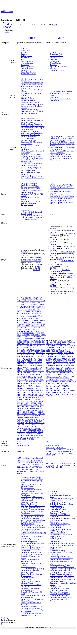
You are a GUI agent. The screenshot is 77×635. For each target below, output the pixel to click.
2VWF (24, 464)
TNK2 (41, 424)
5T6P (61, 463)
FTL (31, 344)
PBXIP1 (32, 381)
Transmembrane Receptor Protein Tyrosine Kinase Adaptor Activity (32, 83)
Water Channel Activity (57, 551)
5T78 (65, 463)
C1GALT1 (49, 347)
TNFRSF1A (34, 424)
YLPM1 (20, 437)
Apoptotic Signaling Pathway (59, 556)
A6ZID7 (49, 453)
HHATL (69, 363)
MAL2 (63, 367)
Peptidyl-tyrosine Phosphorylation (32, 554)
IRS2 (33, 353)
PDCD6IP (20, 383)
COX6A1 (38, 322)
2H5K (36, 462)
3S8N (40, 468)
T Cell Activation (26, 144)
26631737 (53, 289)
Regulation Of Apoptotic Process (32, 606)
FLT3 (36, 342)
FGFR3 (19, 342)
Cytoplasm (24, 52)
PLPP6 (70, 372)
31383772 (53, 262)
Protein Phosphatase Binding (30, 102)
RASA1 (25, 401)
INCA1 (19, 353)
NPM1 (34, 378)
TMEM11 (60, 383)
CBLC (38, 315)
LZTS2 (39, 362)
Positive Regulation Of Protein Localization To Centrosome (60, 594)
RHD (48, 376)
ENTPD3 (70, 356)
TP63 (32, 426)
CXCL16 (49, 354)
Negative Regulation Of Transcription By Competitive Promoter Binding (62, 137)
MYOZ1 (32, 374)
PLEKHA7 (31, 389)
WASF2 (29, 433)
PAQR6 (54, 372)
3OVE (32, 468)
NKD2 (30, 378)
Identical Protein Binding (29, 110)
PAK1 (19, 381)
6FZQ (69, 463)
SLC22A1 (66, 378)
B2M (33, 310)
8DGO (19, 473)
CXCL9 (54, 354)
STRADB (37, 419)
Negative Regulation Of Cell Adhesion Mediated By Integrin (62, 148)
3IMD (37, 464)
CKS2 (19, 322)
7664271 (54, 25)
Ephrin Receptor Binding (29, 113)
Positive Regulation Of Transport (60, 529)
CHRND (42, 320)
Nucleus (24, 48)
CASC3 (19, 315)
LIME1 (40, 360)
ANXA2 (41, 304)
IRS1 (30, 353)
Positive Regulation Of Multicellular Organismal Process (33, 596)
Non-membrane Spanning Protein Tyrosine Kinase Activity (61, 535)
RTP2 (52, 376)
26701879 (71, 273)
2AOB (28, 462)
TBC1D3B (20, 423)
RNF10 (19, 405)
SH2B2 (34, 407)
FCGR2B (37, 340)
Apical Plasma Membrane (58, 66)
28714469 (31, 261)
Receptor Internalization (29, 140)
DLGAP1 (37, 328)
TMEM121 (49, 385)
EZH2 (73, 358)
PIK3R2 (38, 387)
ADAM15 (20, 301)
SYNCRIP (25, 421)
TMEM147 (64, 385)
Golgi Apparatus (26, 56)
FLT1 (32, 342)
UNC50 (48, 394)
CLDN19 (69, 349)
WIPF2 (41, 435)
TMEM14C (57, 387)
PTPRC (42, 398)
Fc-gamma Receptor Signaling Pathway (63, 568)
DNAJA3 (20, 329)
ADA (33, 299)
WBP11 (39, 433)
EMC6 (60, 356)
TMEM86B (57, 390)
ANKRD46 (62, 342)
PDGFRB (38, 383)
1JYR (23, 461)
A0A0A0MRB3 (61, 448)
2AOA (23, 462)
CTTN (24, 326)
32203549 (38, 264)
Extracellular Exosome (28, 72)
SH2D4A (27, 408)
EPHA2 (37, 335)
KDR (19, 356)
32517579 (24, 255)
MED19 (20, 367)
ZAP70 (25, 437)
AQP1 (51, 344)
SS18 (19, 419)
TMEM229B (58, 389)
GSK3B (59, 363)
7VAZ (52, 467)
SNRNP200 (41, 414)
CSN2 (19, 326)
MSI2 (30, 371)
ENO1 (28, 335)
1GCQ (19, 459)
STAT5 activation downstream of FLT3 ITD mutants (32, 191)
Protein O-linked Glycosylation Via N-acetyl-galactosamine (62, 519)
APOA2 (72, 342)
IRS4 (37, 353)
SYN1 (19, 421)
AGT (19, 302)
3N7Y (40, 466)
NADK (38, 374)
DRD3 (30, 331)
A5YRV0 (56, 451)
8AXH (57, 467)
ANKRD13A (26, 304)
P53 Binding (54, 97)
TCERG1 (41, 423)
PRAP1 (25, 392)
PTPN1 (34, 396)
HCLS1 (19, 349)
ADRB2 (32, 301)
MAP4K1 (31, 363)
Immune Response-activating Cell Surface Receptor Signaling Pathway (33, 526)
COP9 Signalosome (27, 66)
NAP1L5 (20, 376)
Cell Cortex (25, 65)
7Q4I (56, 465)
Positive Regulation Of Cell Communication (30, 560)
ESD (34, 338)
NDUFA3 (67, 369)
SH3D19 (39, 408)
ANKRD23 (34, 304)
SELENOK (70, 376)
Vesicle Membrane (27, 68)
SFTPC (53, 378)
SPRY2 (31, 417)
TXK (38, 428)
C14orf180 (72, 345)
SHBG (37, 410)
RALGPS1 (29, 399)
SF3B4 (24, 407)
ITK (33, 354)
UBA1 (43, 428)
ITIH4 (29, 354)
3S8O (19, 470)
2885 (19, 441)
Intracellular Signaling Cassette (31, 552)
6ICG (40, 470)
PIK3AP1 (38, 385)
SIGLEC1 (59, 378)
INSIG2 (66, 365)
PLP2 (66, 372)
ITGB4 (24, 354)
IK (35, 351)
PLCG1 (25, 389)
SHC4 (28, 412)
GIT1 (34, 345)
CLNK (24, 322)
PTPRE (19, 399)
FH (24, 342)
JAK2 (41, 354)
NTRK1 (39, 378)
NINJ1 (48, 371)
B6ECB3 (66, 453)
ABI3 (37, 297)
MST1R (34, 371)
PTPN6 (31, 398)
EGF (42, 333)
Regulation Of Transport (58, 513)
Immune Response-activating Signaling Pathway (30, 582)
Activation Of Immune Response (32, 613)
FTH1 (27, 344)
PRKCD (65, 374)
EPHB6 (25, 336)
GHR (30, 345)
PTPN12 (20, 398)
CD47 (55, 349)
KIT (32, 358)
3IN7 (19, 466)
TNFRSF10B (50, 392)
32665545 (72, 234)
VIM (35, 432)
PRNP (19, 394)
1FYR (41, 457)
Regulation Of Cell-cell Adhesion (61, 572)
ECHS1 (32, 333)
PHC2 (27, 385)
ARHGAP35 (30, 308)
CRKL (33, 324)
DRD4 (35, 331)
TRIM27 (20, 428)
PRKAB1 (32, 392)
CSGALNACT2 (51, 353)
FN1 (43, 342)
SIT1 (19, 414)
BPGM (34, 311)
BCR (25, 311)
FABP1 (19, 340)
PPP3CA (20, 392)
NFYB (41, 376)
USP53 (34, 430)
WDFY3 (20, 435)
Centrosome (25, 57)
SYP (40, 421)
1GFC (24, 459)
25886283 (53, 271)
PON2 (42, 390)
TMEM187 (65, 387)
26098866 (60, 259)
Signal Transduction (27, 118)
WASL (34, 433)
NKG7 (57, 371)
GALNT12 (63, 360)
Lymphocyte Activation (57, 581)
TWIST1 (69, 392)
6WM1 (32, 471)
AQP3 (60, 344)
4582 (47, 441)
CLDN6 (48, 351)
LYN (59, 367)
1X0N (40, 461)
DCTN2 (20, 328)
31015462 (53, 255)
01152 (48, 443)
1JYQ (19, 461)
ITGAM (71, 365)
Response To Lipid (56, 540)
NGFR (19, 378)
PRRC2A (42, 394)
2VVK (19, 464)
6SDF (23, 471)
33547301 (24, 252)
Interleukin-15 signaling (29, 183)
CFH (31, 320)
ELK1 (24, 335)
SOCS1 (25, 415)
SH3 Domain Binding (28, 99)
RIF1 (40, 403)
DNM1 (33, 329)
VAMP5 (54, 394)
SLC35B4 (56, 380)
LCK (50, 367)
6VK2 (27, 471)
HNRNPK (42, 349)
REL (18, 403)
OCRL (26, 380)
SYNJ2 (36, 421)
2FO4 (57, 463)
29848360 (38, 261)
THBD (48, 383)
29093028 (71, 275)
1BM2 (24, 457)
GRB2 (31, 38)
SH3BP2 (32, 408)
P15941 (71, 453)
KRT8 (19, 360)
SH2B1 (29, 407)
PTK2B (29, 396)
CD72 (34, 319)
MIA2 (27, 369)
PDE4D (26, 383)
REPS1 (23, 403)
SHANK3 (27, 410)
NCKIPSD (27, 376)
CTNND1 (67, 353)
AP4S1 (19, 306)
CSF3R (43, 324)
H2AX (38, 347)
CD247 (19, 319)
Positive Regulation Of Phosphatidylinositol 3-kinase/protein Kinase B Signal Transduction (33, 505)
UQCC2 (29, 430)
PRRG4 (19, 396)
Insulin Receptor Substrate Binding (32, 111)
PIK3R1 (32, 387)
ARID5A (37, 308)
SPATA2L (20, 417)
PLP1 (62, 372)
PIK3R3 (20, 389)
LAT (23, 360)
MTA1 (26, 372)
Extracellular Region (56, 54)
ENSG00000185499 (52, 445)
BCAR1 (37, 310)
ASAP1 (43, 308)
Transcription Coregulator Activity (61, 99)
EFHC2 (37, 333)
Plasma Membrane (27, 61)
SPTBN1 (37, 417)
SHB (32, 410)
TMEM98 (72, 390)
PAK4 (28, 381)
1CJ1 (32, 457)
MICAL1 (32, 369)
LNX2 (29, 362)
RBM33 (36, 401)
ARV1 (64, 344)
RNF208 (25, 405)
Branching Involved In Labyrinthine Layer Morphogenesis (33, 170)
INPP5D (25, 353)
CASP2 (25, 315)
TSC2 (25, 428)
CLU (28, 322)
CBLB (33, 315)
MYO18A (26, 374)
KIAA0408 (40, 356)
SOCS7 (30, 415)
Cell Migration (26, 612)
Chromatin (53, 52)
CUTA (28, 326)
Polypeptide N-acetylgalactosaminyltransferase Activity (60, 495)
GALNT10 (56, 360)
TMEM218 (49, 389)
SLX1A (34, 414)
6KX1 (48, 465)
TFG (24, 424)
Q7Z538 (48, 455)
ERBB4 (30, 338)
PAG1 (42, 380)
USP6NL (40, 430)
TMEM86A (50, 390)
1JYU (27, 461)
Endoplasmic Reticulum (58, 502)
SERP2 (48, 378)
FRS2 (19, 344)
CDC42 (38, 319)
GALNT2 (49, 362)
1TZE (36, 461)
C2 (54, 347)
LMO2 (19, 362)
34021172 (36, 268)
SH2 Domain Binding (28, 524)
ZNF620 (31, 439)
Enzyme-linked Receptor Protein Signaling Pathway (31, 485)
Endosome (24, 54)
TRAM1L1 (62, 392)
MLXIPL (38, 369)
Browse (7, 22)
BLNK (29, 311)
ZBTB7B (37, 437)
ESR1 (39, 338)
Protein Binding (26, 97)
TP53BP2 (27, 426)
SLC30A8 (49, 380)
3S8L (36, 468)
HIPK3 (29, 349)
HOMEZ (20, 351)
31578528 (58, 264)
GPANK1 (39, 345)
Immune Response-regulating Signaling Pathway (30, 571)
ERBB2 (19, 338)
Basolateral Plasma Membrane (60, 570)
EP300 (33, 335)
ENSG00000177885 (23, 445)
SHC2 (19, 412)
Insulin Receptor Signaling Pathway (33, 126)
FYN (34, 344)
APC (68, 342)
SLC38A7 (70, 380)
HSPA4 (56, 365)
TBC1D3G (28, 423)
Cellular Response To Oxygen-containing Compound (60, 524)
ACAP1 (28, 299)
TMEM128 (57, 385)
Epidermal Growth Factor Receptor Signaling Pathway (32, 121)
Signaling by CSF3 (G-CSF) (30, 187)
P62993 (25, 451)
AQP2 (56, 344)
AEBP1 (37, 301)
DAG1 (37, 326)
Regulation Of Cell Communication (32, 515)
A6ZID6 (68, 451)
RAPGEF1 (36, 399)
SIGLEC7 (40, 412)
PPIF (60, 374)
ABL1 (19, 299)
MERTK (35, 367)
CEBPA (26, 320)
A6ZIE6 (60, 453)
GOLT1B (72, 362)
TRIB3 (42, 426)
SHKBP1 (33, 412)
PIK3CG (27, 387)
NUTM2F (20, 380)
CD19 (36, 317)
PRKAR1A (38, 392)
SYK (42, 419)
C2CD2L (58, 347)
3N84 (19, 468)
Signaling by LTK (27, 205)
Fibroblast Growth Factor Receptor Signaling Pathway (32, 128)
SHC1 (41, 410)
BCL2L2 (49, 345)
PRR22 (24, 394)
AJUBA (28, 302)
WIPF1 (36, 435)
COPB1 (32, 322)
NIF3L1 (24, 378)
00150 (19, 443)
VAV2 (28, 432)
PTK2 (25, 396)
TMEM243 (66, 389)
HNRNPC (35, 349)
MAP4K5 (37, 363)
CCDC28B (20, 317)
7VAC (48, 467)
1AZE (19, 457)
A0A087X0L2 (50, 448)
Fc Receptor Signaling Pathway (60, 565)
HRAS (28, 351)
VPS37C (40, 432)
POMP (38, 390)
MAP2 (25, 363)
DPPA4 (25, 331)
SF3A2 (19, 407)
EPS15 (34, 336)
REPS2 (28, 403)
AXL (29, 310)
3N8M (23, 468)
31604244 (37, 257)
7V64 (65, 465)
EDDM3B (49, 356)
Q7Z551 (54, 455)
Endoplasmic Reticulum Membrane (61, 504)
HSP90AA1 (50, 365)
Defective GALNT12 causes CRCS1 (62, 188)
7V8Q (73, 465)
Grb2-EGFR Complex (28, 74)
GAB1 (38, 344)
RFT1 (70, 374)
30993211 (69, 277)
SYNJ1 (31, 421)
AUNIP (25, 310)
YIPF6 (66, 394)
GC (23, 345)
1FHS (36, 457)
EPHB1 (43, 335)
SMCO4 (55, 381)
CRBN (24, 324)
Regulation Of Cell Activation (59, 588)
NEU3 (36, 376)
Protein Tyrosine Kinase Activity (31, 489)
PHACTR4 (20, 385)
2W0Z (29, 464)
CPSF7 (19, 324)
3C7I (32, 464)
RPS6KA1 (36, 405)
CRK (28, 324)
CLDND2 (55, 351)
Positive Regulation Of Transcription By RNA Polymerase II (62, 152)
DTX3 (19, 333)
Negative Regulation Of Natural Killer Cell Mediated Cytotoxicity (32, 157)
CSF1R (37, 324)
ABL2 (24, 299)
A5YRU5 (70, 449)
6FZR (73, 463)
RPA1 (30, 405)
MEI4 (30, 367)
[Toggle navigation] (1, 17)
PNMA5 (38, 389)
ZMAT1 (43, 437)
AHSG (23, 302)
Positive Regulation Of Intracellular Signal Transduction (32, 544)
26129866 (70, 261)
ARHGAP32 (21, 308)
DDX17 (31, 328)
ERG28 (64, 358)
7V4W (61, 465)
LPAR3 (55, 367)
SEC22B (63, 376)
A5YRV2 (62, 451)
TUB (35, 428)
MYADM (60, 369)
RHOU (36, 403)
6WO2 (37, 471)
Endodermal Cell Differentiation (31, 142)
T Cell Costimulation (28, 138)
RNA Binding (25, 81)
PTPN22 (26, 398)
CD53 (59, 349)
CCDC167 (49, 349)
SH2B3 (39, 407)
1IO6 (41, 459)
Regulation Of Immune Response (32, 563)
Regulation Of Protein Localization (61, 558)
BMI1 (54, 345)
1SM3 (48, 463)
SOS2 (39, 415)
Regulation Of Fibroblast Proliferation (62, 579)
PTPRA (36, 398)
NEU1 (72, 369)
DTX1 (39, 331)
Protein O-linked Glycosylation (60, 559)
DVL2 (24, 333)
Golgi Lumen (54, 61)
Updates (7, 28)
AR (35, 306)
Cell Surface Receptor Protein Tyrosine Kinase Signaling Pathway (32, 478)
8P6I (60, 467)
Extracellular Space (56, 56)
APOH (29, 306)
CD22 (40, 317)
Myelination (25, 149)
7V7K (69, 465)
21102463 (64, 252)
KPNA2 (36, 358)
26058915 (66, 270)
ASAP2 (19, 310)
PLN (58, 372)
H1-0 (34, 347)
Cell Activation (55, 554)
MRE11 (19, 371)
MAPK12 (26, 365)
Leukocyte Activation (57, 522)
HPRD (7, 32)
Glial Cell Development (57, 533)
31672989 (37, 262)
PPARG (56, 374)
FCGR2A (31, 340)
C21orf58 (26, 313)
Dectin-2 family (55, 189)
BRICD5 (59, 345)
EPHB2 (19, 336)
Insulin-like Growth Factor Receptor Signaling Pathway (33, 161)
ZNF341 (20, 439)
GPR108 (49, 363)
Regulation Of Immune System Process (62, 543)
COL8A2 (67, 351)
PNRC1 (19, 390)
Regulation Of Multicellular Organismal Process (30, 589)
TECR (74, 381)
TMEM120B (68, 383)
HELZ (25, 349)
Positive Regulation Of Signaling (32, 547)
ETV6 (43, 338)
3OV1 (28, 468)
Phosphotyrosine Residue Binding (32, 79)
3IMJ (41, 464)
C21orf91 (33, 313)
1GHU (33, 459)
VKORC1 (60, 394)
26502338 (24, 261)
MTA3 (30, 372)
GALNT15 (71, 360)
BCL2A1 (20, 311)
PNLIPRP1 (49, 374)
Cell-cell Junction (27, 63)
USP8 (19, 432)
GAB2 (43, 344)
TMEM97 (65, 390)
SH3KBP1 (20, 410)
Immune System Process (29, 577)
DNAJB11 (27, 329)
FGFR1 (43, 340)
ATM (68, 344)
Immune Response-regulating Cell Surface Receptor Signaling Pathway (33, 519)
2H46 (32, 462)
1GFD (28, 459)
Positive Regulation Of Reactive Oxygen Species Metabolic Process (32, 177)
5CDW (36, 470)
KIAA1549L (21, 358)
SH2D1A (20, 408)
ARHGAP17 (41, 306)
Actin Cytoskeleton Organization (32, 133)
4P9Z (31, 470)
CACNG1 (71, 347)
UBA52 (19, 430)
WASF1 (23, 433)
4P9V (27, 470)
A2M (33, 297)
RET (32, 403)
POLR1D (26, 390)
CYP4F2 (66, 354)
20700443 (60, 271)
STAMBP (24, 419)
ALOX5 (39, 302)
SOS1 (35, 415)
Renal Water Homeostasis (58, 590)
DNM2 (38, 329)
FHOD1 (27, 342)
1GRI (37, 459)
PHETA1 (32, 385)
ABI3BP (42, 297)
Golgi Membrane (55, 527)
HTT (32, 351)
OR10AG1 (68, 371)
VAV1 (23, 432)
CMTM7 (61, 351)
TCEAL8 (35, 423)
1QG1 (32, 461)
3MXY (35, 466)
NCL (32, 376)
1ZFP (19, 462)
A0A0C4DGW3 (51, 449)
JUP (47, 367)
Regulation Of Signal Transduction (32, 498)
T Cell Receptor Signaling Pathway (32, 568)
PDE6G (32, 383)
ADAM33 (68, 340)
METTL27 (20, 369)
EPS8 (39, 336)
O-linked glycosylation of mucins (61, 195)
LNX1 (24, 362)
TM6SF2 (54, 383)
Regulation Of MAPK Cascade (31, 154)
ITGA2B (42, 353)
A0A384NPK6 (61, 449)
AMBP (19, 304)
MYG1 (40, 372)
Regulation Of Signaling (29, 502)
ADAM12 (38, 299)
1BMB (28, 457)
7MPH (41, 471)
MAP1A (20, 363)
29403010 (53, 279)
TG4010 (52, 215)
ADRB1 (26, 301)
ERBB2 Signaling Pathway (59, 531)
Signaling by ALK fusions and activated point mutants (31, 202)
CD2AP (29, 319)
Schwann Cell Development (30, 131)
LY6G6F (34, 362)
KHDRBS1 (24, 356)
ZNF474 (26, 439)
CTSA (72, 353)
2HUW (41, 462)
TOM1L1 (20, 426)
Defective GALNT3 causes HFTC (61, 184)
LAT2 (27, 360)
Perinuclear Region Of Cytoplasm (61, 577)
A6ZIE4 (54, 453)
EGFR (19, 335)
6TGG (52, 465)
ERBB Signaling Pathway (58, 507)
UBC (24, 430)
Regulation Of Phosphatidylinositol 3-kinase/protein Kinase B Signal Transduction (32, 511)
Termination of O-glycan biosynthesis (62, 197)
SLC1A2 (29, 414)
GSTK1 (29, 347)
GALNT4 (56, 362)
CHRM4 (35, 320)
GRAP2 (19, 347)
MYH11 (20, 374)
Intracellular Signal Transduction (32, 497)
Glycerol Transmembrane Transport (61, 597)
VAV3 (32, 432)
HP (24, 351)
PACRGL (37, 380)
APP (32, 306)
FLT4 (40, 342)
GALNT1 (49, 360)
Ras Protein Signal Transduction (31, 124)
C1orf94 (20, 313)
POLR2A (32, 390)
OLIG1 (31, 380)
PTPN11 (40, 396)
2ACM (52, 463)
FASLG (24, 340)
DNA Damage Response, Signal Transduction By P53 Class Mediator (62, 141)
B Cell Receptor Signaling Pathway (32, 167)
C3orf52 (64, 347)
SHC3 (24, 412)
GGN (26, 345)
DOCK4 (20, 331)
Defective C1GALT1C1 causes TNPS (62, 186)
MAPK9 (39, 365)
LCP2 (35, 360)
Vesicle (52, 68)
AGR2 (43, 301)
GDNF (66, 362)
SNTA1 (19, 415)
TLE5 (28, 424)
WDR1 (25, 435)
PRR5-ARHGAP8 (32, 394)
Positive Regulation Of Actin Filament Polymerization (30, 135)
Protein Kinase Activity (28, 567)
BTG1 (39, 311)
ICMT (61, 365)
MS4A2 (25, 371)
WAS (19, 433)
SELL (42, 405)
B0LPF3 (20, 451)
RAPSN (20, 401)
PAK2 (23, 381)
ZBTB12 (31, 437)
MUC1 (61, 38)
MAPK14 (33, 365)
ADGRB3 (49, 342)
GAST (61, 362)
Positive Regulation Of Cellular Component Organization (31, 541)
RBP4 (41, 401)
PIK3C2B (20, 387)
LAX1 (31, 360)
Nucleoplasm (25, 50)
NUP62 (62, 371)
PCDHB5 (39, 381)
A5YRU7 (49, 451)
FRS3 (23, 344)
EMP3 (64, 356)
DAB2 (33, 326)
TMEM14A (50, 387)
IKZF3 (38, 351)
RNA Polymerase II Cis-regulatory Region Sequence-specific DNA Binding (61, 93)
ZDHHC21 (49, 396)
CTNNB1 (60, 353)
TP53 (57, 392)
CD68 (64, 349)
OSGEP (48, 372)
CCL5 (27, 317)
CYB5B (60, 354)
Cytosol (23, 59)
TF (22, 424)
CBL (29, 315)
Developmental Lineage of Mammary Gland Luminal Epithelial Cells (62, 199)
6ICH (19, 471)
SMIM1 (61, 381)
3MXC (31, 466)
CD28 (24, 319)
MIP (55, 369)
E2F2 (28, 333)
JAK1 (36, 354)
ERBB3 (25, 338)
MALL (68, 367)
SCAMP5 (57, 376)
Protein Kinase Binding (28, 101)
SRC (42, 417)
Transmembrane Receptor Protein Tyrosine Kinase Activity (32, 530)
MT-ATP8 (41, 371)
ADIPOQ (56, 342)
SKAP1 (23, 414)
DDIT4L (25, 328)
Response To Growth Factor (30, 615)
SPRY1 (26, 417)
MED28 (25, 367)
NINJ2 (53, 371)
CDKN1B (20, 320)
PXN (24, 399)
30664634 (53, 228)
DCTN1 (42, 326)
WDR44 (30, 435)
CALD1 (38, 313)
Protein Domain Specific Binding (32, 104)
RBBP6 (30, 401)
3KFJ (26, 466)
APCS (24, 306)
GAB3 (19, 345)
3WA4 (23, 470)
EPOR (30, 336)
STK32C (30, 419)
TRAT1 (36, 426)
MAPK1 (20, 365)
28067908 (71, 252)
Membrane (24, 70)
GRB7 (25, 347)
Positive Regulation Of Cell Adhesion (62, 567)
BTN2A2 (66, 345)
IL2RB (43, 351)
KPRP (41, 358)
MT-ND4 (20, 372)
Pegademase (25, 210)
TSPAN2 (30, 428)
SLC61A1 (49, 381)
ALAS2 (33, 302)
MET (40, 367)
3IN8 (22, 466)
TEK (18, 424)
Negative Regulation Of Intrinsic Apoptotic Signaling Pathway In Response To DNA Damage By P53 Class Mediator (61, 157)
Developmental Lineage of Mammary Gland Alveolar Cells (62, 203)
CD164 (31, 317)
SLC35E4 (63, 380)
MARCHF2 (50, 369)
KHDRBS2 (32, 356)
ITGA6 (19, 354)
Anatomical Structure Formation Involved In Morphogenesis (31, 164)
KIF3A (28, 358)
